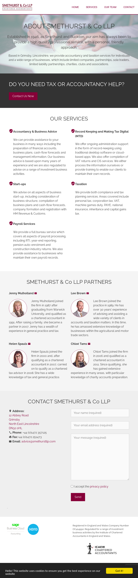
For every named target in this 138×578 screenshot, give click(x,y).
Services (91, 7)
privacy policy (99, 486)
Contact (128, 7)
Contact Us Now (23, 96)
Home (75, 7)
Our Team (110, 7)
